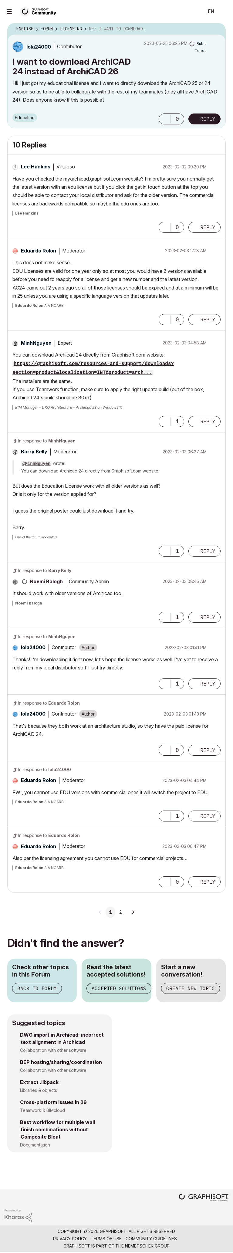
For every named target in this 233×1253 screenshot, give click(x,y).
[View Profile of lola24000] (38, 47)
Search (192, 11)
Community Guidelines (151, 1238)
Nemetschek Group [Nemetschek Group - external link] (147, 1245)
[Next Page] (132, 912)
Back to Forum (37, 988)
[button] (165, 119)
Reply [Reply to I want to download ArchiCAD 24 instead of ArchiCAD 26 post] (207, 119)
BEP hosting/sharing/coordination (61, 1062)
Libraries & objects (38, 1090)
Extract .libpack (39, 1082)
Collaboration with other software (53, 1050)
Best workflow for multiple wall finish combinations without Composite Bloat (57, 1129)
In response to (47, 440)
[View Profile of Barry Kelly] (34, 452)
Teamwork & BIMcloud (42, 1110)
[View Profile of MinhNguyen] (36, 343)
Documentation (35, 1144)
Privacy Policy (70, 1238)
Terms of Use (106, 1238)
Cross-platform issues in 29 (53, 1102)
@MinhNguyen (36, 463)
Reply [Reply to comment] (207, 227)
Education (25, 117)
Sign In (223, 11)
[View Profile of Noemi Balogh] (46, 581)
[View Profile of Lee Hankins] (35, 167)
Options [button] (217, 29)
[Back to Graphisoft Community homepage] (40, 11)
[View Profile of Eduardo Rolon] (38, 251)
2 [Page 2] (120, 912)
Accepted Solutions (119, 988)
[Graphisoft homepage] (203, 1198)
